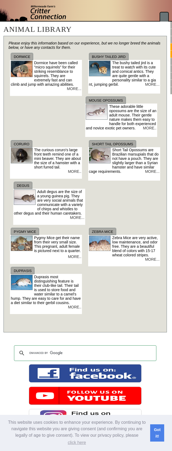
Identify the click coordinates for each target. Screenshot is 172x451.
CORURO (21, 144)
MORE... (74, 89)
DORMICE (22, 57)
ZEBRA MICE (102, 232)
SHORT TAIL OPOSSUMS (112, 144)
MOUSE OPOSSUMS (106, 100)
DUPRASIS (23, 271)
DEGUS (23, 186)
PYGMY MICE (25, 232)
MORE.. (149, 128)
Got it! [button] (157, 433)
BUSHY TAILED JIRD (109, 57)
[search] (84, 353)
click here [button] (77, 442)
